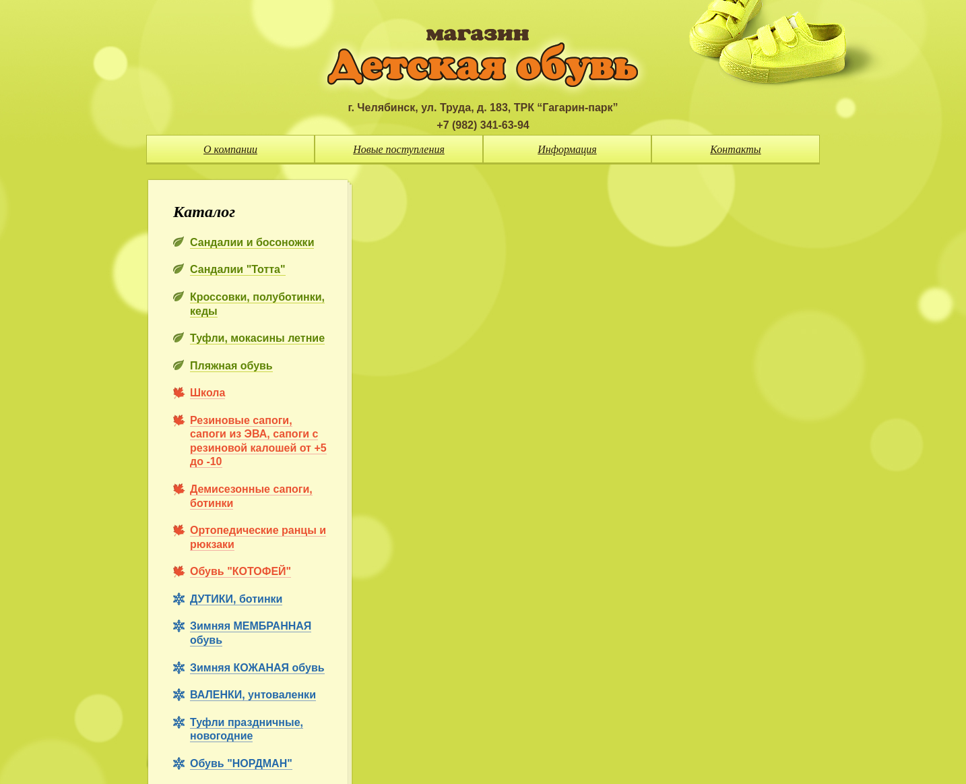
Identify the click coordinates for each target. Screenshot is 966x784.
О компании (230, 149)
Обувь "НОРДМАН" (241, 763)
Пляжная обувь (231, 365)
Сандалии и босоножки (252, 242)
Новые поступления (399, 149)
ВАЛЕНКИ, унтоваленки (253, 694)
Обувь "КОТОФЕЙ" (240, 571)
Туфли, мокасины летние (257, 338)
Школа (207, 392)
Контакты (735, 149)
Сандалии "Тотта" (238, 269)
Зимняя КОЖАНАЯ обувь (257, 667)
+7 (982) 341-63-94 (483, 125)
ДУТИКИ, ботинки (236, 599)
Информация (567, 149)
